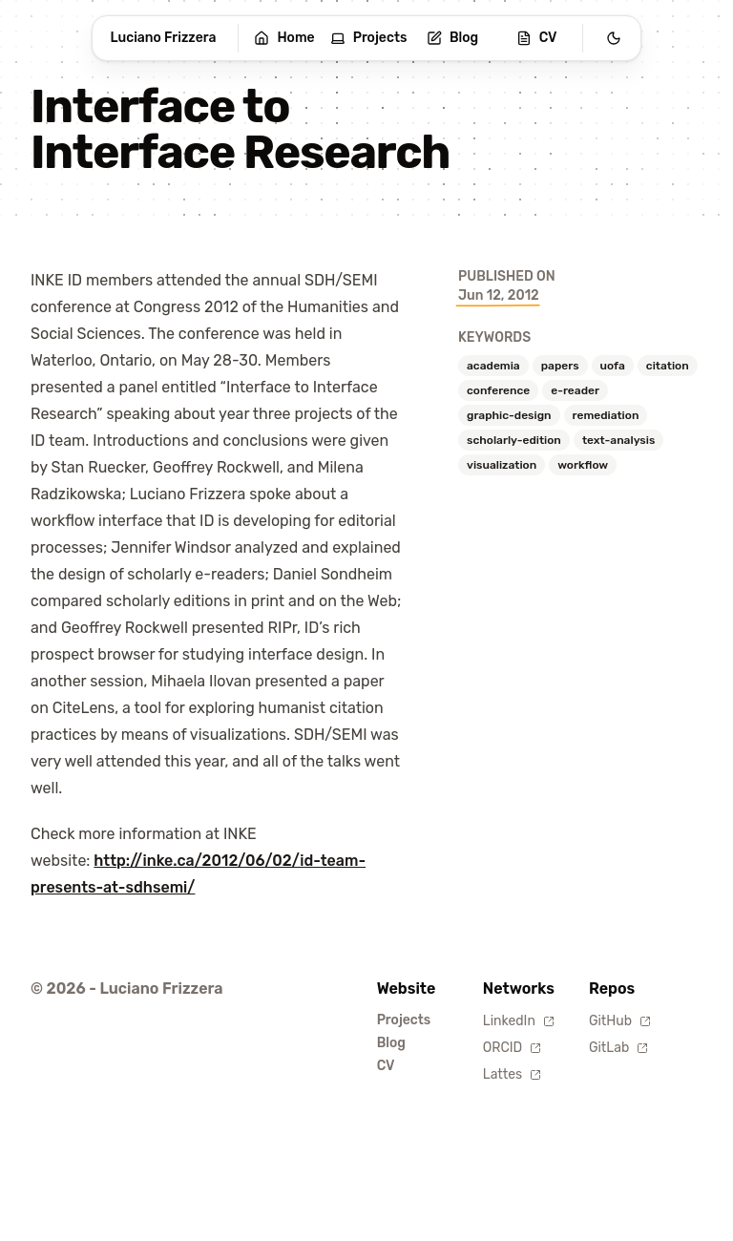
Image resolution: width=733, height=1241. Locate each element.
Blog (452, 38)
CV (536, 38)
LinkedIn (519, 1021)
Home (284, 38)
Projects (369, 38)
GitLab (618, 1048)
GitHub (620, 1021)
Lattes (512, 1074)
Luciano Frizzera (164, 38)
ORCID (512, 1048)
